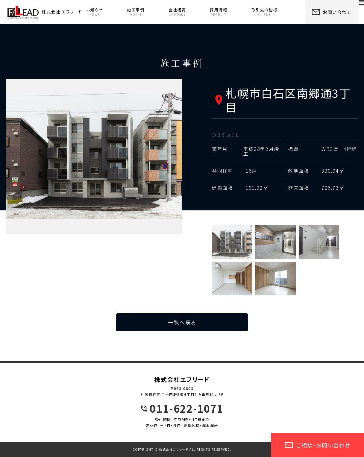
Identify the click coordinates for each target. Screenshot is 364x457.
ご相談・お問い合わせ (318, 445)
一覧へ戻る (182, 322)
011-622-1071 (186, 408)
